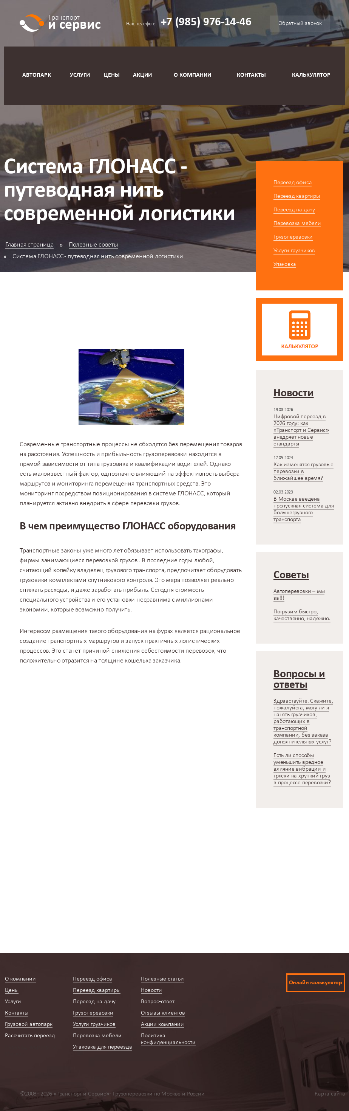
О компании (192, 75)
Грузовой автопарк (29, 1024)
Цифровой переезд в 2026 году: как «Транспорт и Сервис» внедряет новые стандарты (301, 430)
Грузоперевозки (293, 237)
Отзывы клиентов (163, 1013)
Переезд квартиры (296, 196)
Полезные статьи (162, 979)
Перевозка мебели (297, 223)
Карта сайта (330, 1094)
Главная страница (29, 244)
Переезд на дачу (294, 210)
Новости (151, 990)
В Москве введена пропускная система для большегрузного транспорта (303, 509)
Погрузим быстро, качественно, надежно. (301, 615)
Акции (142, 75)
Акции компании (162, 1024)
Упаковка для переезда (102, 1047)
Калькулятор (311, 75)
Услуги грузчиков (294, 251)
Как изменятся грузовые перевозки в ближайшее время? (303, 471)
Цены (112, 75)
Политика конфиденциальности (168, 1039)
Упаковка (284, 264)
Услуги (80, 75)
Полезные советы (93, 244)
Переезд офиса (292, 183)
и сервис (74, 21)
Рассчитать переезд (30, 1036)
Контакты (251, 75)
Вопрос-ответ (157, 1002)
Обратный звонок (300, 23)
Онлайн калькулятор (315, 983)
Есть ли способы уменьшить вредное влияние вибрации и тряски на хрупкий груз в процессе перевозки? (302, 769)
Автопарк (36, 75)
